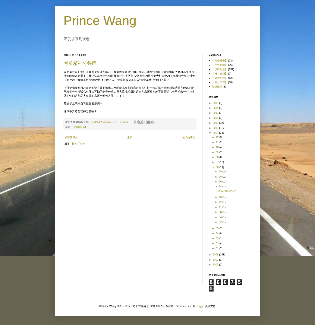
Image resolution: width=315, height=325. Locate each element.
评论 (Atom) (78, 143)
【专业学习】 (219, 82)
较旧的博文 (188, 137)
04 (221, 217)
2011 (216, 122)
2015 (216, 103)
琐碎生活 (217, 86)
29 (221, 171)
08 (217, 157)
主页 (129, 137)
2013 (216, 112)
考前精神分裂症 (80, 63)
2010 (216, 128)
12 (217, 137)
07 (217, 162)
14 (221, 186)
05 (217, 228)
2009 (216, 132)
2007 (216, 259)
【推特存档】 (219, 73)
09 (217, 152)
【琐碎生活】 (80, 127)
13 (221, 197)
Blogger (200, 306)
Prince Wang (100, 20)
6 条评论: (125, 122)
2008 (216, 254)
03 (217, 238)
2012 (216, 118)
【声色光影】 (219, 64)
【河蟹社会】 (219, 60)
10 (217, 147)
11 (217, 142)
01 (217, 248)
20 (221, 181)
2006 (216, 264)
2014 (216, 107)
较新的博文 (71, 137)
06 (217, 167)
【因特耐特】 (219, 77)
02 (221, 222)
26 (221, 176)
